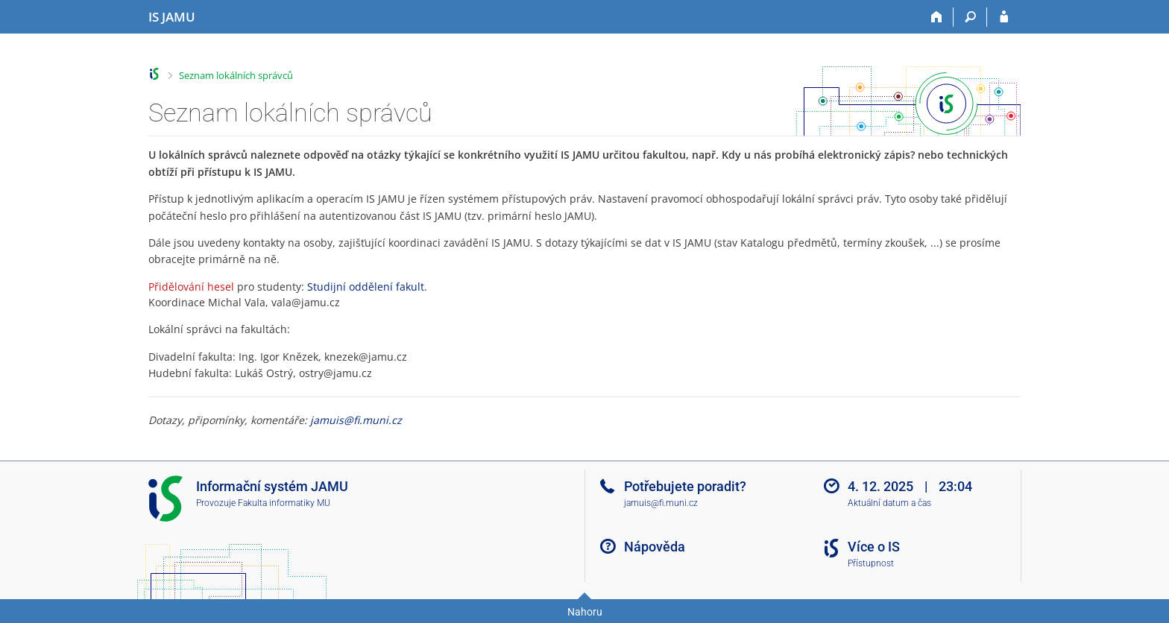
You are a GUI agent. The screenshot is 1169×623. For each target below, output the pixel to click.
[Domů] (937, 17)
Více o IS (874, 546)
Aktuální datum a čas (889, 503)
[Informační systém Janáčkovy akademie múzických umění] (171, 17)
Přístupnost (871, 563)
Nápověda (654, 546)
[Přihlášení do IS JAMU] (1004, 17)
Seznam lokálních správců (236, 75)
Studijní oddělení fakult (365, 286)
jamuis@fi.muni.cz (356, 420)
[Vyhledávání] (970, 17)
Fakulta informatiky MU (284, 503)
